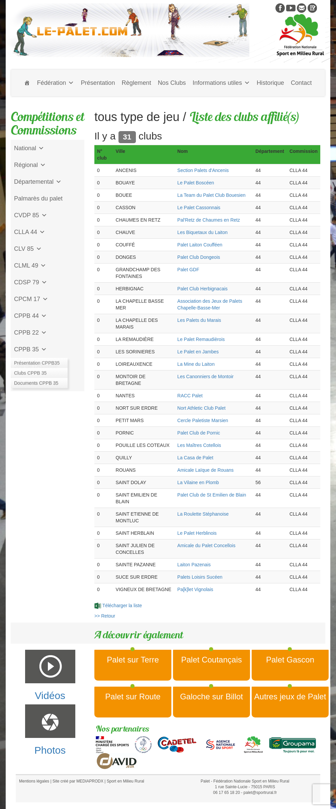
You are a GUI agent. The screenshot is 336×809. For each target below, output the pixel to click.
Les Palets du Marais (199, 320)
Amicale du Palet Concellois (206, 545)
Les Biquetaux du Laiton (202, 232)
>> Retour (104, 616)
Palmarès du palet (38, 198)
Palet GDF (188, 269)
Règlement (136, 82)
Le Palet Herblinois (197, 533)
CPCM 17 (31, 299)
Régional (30, 165)
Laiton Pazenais (194, 564)
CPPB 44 (30, 315)
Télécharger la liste (118, 605)
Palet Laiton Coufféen (199, 244)
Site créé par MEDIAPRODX (78, 781)
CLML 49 (30, 265)
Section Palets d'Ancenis (203, 170)
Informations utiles (221, 82)
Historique (270, 82)
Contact (301, 82)
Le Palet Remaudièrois (201, 339)
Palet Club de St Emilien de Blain (211, 495)
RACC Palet (189, 395)
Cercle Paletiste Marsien (202, 420)
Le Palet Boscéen (195, 182)
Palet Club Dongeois (198, 257)
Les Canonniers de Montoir (205, 376)
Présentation (98, 82)
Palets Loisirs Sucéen (200, 577)
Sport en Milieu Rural (125, 781)
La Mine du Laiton (196, 364)
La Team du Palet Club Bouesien (211, 195)
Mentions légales (34, 781)
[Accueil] (27, 82)
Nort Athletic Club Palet (201, 408)
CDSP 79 (30, 282)
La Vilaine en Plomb (198, 482)
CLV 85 (28, 248)
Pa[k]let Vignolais (195, 589)
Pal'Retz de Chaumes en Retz (208, 220)
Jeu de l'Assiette (36, 366)
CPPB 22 (30, 332)
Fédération (55, 82)
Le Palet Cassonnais (198, 207)
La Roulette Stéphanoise (203, 514)
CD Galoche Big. (36, 383)
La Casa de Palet (195, 457)
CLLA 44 (29, 232)
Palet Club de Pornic (198, 433)
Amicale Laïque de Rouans (205, 470)
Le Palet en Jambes (198, 351)
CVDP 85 (30, 215)
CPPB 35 (30, 349)
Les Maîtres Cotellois (199, 445)
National (29, 148)
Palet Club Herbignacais (202, 288)
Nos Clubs (172, 82)
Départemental (38, 181)
